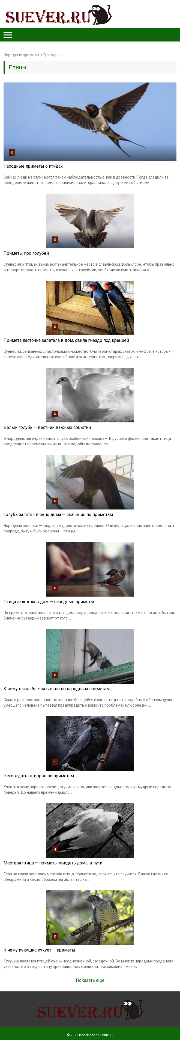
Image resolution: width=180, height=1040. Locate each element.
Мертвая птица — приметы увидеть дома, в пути (53, 863)
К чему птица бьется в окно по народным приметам (57, 688)
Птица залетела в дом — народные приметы (49, 601)
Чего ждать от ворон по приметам (39, 775)
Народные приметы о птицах (33, 166)
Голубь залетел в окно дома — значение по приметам (58, 514)
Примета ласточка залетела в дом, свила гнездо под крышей (66, 340)
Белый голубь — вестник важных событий (47, 427)
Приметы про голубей (26, 253)
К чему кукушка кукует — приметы (39, 950)
